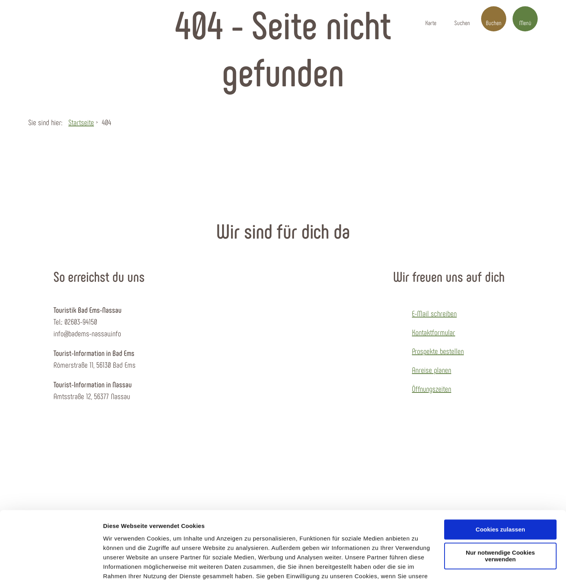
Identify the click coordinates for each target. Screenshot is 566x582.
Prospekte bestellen (438, 351)
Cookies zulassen (500, 488)
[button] (430, 18)
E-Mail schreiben (434, 313)
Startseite (81, 122)
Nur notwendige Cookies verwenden (500, 515)
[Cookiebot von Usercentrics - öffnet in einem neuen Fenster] (51, 567)
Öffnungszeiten (431, 388)
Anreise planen (431, 369)
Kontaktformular (433, 332)
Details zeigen (123, 566)
